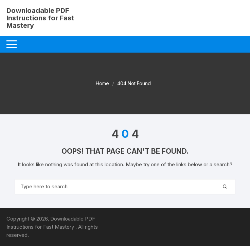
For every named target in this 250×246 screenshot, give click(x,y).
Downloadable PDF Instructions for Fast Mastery (40, 18)
